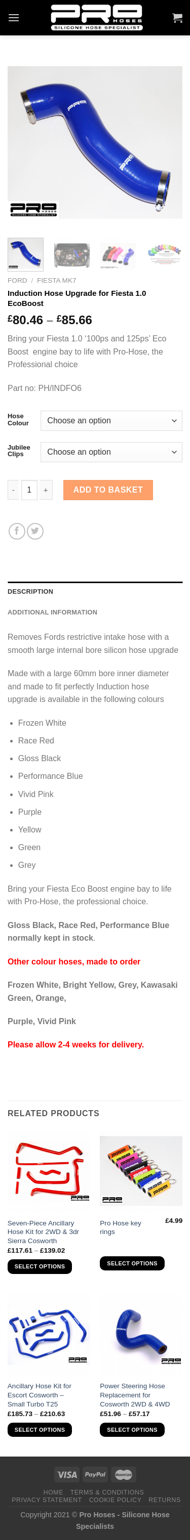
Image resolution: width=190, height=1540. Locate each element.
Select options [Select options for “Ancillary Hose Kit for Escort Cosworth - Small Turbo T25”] (40, 1430)
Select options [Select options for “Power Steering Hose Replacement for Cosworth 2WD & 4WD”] (132, 1430)
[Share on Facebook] (17, 531)
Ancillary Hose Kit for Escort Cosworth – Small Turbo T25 (39, 1394)
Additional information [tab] (52, 612)
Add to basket (108, 490)
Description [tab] (30, 591)
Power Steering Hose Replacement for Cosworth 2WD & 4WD (135, 1394)
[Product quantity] (29, 490)
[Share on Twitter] (35, 531)
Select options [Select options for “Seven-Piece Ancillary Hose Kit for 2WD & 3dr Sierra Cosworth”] (40, 1266)
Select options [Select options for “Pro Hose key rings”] (132, 1263)
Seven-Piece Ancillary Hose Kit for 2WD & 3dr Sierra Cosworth (43, 1232)
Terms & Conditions (107, 1492)
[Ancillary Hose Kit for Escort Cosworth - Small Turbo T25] (49, 1334)
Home (53, 1492)
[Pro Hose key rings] (141, 1171)
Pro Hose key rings (120, 1227)
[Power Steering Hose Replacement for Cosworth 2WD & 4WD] (141, 1334)
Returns (164, 1500)
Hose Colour (18, 419)
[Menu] (14, 17)
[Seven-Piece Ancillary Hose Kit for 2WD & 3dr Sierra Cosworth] (49, 1171)
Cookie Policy (115, 1500)
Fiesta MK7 (57, 280)
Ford (17, 280)
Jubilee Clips (19, 451)
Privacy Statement (47, 1500)
